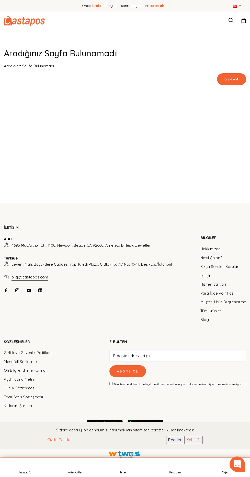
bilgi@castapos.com (30, 277)
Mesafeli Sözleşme (20, 361)
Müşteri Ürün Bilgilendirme (223, 301)
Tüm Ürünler (210, 310)
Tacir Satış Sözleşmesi (23, 397)
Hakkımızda (210, 248)
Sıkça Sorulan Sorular (219, 266)
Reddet (174, 439)
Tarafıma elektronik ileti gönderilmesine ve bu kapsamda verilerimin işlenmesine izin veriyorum (180, 384)
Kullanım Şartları (18, 405)
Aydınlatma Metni (19, 379)
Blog (204, 319)
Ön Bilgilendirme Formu (24, 370)
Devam (231, 79)
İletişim (206, 275)
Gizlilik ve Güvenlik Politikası (28, 352)
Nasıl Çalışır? (211, 257)
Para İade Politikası (217, 293)
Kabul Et (193, 439)
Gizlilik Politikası (60, 439)
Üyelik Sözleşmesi (19, 388)
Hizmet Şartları (213, 284)
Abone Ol (128, 371)
